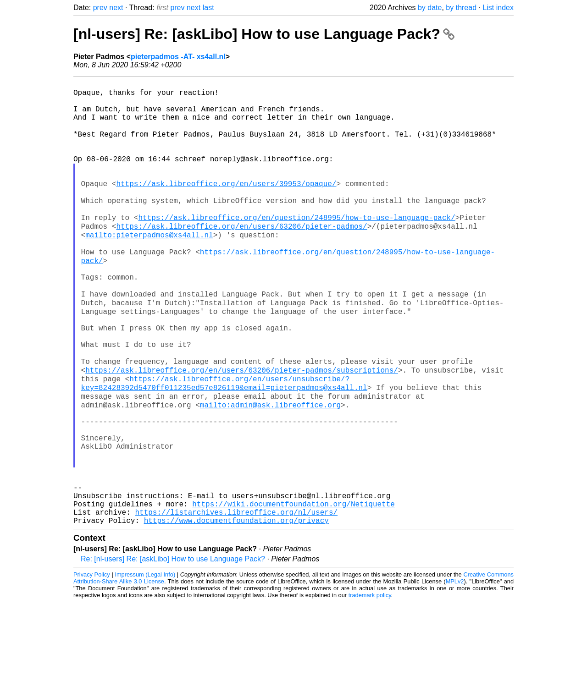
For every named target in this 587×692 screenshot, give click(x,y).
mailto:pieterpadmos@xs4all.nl (149, 267)
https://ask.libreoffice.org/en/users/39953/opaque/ (226, 207)
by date (430, 7)
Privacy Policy (91, 664)
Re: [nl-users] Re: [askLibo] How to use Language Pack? (173, 649)
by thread (461, 7)
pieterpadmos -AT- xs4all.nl (178, 56)
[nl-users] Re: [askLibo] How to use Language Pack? (263, 34)
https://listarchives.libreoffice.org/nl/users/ (236, 600)
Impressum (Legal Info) (145, 664)
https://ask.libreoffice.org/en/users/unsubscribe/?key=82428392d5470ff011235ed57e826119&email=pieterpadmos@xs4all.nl (224, 444)
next (116, 7)
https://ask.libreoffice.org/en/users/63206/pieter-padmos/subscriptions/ (241, 428)
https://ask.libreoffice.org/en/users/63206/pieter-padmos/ (241, 257)
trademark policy (370, 684)
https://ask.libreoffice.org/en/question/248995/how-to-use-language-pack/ (296, 247)
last (208, 7)
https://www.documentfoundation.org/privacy (236, 610)
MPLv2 (455, 671)
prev (100, 7)
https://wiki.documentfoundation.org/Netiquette (293, 590)
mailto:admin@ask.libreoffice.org (270, 469)
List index (498, 7)
